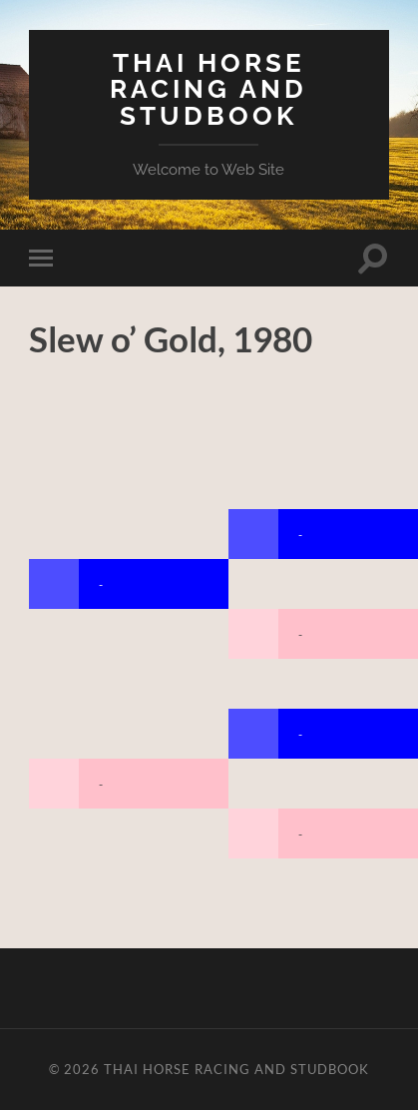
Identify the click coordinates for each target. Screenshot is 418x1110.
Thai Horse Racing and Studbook (208, 89)
